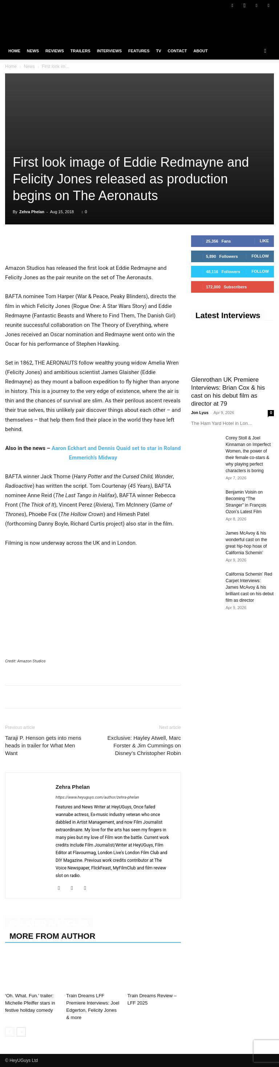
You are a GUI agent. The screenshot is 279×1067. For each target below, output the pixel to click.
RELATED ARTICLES (49, 923)
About (201, 51)
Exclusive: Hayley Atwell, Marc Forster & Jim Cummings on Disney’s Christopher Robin (144, 745)
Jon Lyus (200, 412)
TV (158, 51)
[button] (265, 51)
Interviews (109, 51)
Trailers (80, 51)
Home (14, 51)
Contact (177, 51)
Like (264, 241)
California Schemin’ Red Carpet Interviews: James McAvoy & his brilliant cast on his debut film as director (250, 587)
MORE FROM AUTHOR (52, 936)
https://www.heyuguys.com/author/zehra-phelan (97, 797)
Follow (260, 256)
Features (138, 51)
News (33, 51)
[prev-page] (9, 1031)
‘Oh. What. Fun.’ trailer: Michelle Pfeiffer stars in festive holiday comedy (30, 1003)
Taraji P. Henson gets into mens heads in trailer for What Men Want (43, 745)
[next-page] (21, 1031)
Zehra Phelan (31, 212)
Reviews (54, 51)
